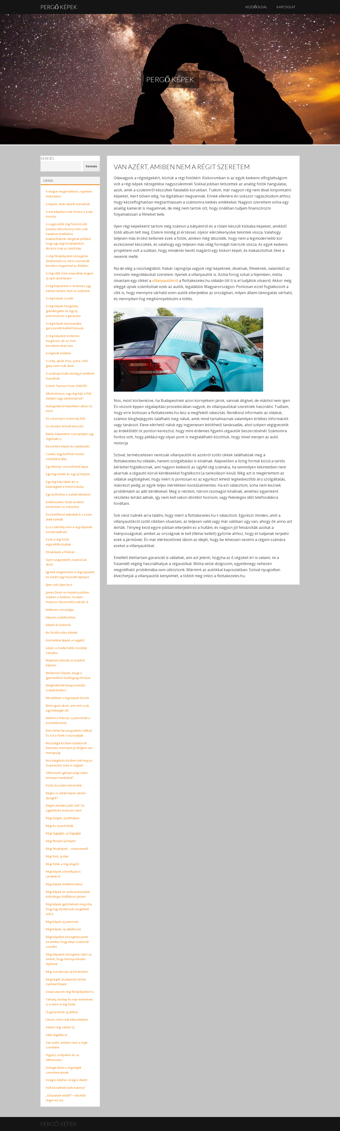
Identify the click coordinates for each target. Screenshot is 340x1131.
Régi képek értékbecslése (64, 884)
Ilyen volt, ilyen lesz (59, 585)
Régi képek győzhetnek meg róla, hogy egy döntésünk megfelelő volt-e (69, 909)
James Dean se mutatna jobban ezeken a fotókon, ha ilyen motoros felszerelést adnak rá (67, 597)
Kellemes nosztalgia (60, 610)
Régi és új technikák (60, 826)
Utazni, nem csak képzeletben (67, 1019)
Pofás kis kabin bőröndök (64, 785)
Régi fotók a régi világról (62, 864)
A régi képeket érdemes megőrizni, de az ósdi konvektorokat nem (63, 341)
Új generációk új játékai (62, 1012)
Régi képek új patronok (62, 922)
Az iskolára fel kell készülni (65, 426)
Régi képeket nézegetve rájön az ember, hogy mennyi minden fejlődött (69, 959)
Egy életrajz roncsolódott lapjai (67, 466)
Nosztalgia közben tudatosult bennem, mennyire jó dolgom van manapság (69, 748)
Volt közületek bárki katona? (65, 1087)
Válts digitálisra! (56, 1035)
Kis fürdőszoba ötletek (62, 632)
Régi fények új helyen (61, 841)
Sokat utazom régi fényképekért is (70, 992)
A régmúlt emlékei (58, 353)
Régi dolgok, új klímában (62, 818)
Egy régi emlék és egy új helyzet (68, 474)
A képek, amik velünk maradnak (68, 204)
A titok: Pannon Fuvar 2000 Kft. (66, 386)
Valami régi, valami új (60, 1027)
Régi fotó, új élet (57, 856)
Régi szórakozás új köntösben (67, 971)
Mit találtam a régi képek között (67, 698)
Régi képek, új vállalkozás (63, 929)
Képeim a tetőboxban (61, 617)
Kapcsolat (285, 7)
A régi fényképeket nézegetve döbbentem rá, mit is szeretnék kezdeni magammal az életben (68, 261)
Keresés (47, 158)
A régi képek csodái (59, 298)
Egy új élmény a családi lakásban (68, 494)
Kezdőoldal (256, 7)
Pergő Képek (58, 7)
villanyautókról (165, 280)
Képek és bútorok (58, 625)
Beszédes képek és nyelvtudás (68, 446)
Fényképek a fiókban (60, 552)
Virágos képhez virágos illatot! (66, 1080)
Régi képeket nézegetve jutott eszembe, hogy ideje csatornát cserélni (67, 942)
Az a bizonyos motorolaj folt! (65, 418)
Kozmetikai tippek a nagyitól (65, 640)
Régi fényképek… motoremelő (67, 848)
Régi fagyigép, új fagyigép (63, 833)
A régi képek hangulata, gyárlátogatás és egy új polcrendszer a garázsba (63, 311)
